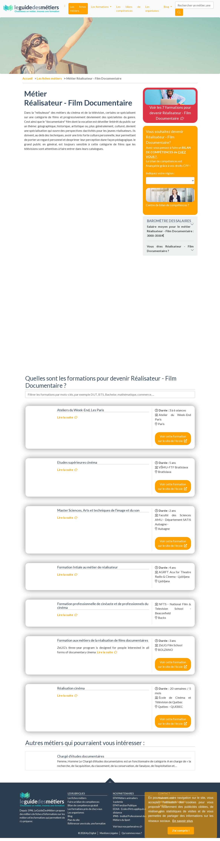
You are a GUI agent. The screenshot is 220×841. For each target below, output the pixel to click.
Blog (70, 816)
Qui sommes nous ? (132, 833)
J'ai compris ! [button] (180, 830)
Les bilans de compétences (128, 8)
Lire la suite (67, 417)
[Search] (194, 5)
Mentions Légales (109, 833)
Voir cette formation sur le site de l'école (172, 438)
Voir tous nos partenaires (127, 826)
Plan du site (74, 819)
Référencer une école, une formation (87, 823)
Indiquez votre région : (160, 173)
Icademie (118, 801)
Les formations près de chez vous (85, 808)
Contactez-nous (157, 209)
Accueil (27, 78)
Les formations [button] (100, 6)
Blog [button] (167, 6)
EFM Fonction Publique (125, 805)
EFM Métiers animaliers (125, 798)
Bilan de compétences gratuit (83, 805)
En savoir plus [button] (182, 821)
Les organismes (152, 8)
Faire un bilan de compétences (83, 801)
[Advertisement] (80, 177)
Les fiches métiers (78, 8)
